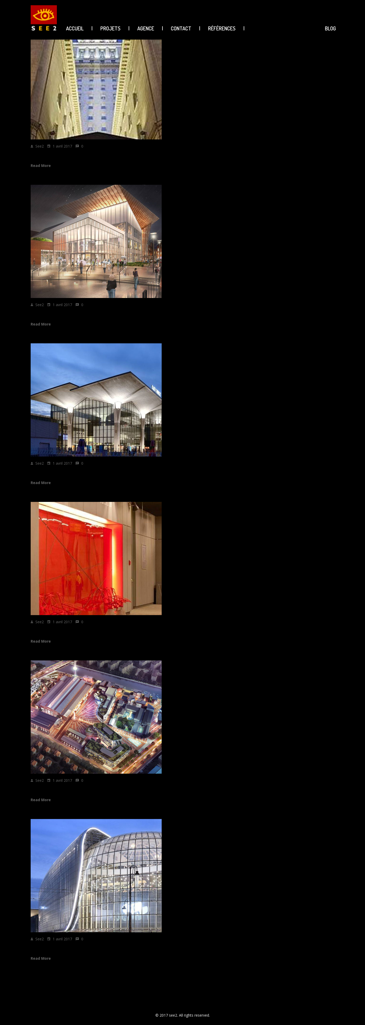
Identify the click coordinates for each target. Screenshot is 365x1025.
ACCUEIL (75, 28)
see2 (39, 146)
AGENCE (145, 28)
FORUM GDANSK (49, 313)
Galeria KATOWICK (52, 947)
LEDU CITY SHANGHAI (56, 789)
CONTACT (181, 28)
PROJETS (110, 28)
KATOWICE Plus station (57, 630)
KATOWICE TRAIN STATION (61, 471)
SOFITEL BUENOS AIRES (58, 154)
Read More (41, 165)
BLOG (330, 28)
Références (222, 28)
